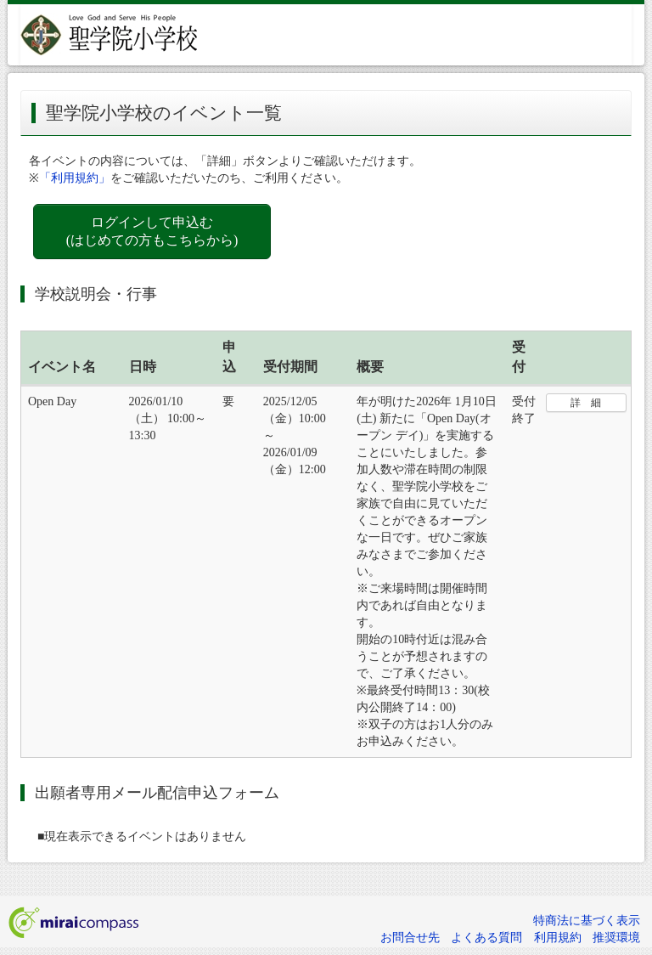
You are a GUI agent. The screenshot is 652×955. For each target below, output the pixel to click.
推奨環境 (616, 937)
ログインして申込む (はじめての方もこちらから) (152, 231)
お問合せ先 (410, 937)
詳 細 (585, 403)
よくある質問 (486, 937)
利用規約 (558, 937)
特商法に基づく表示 (586, 920)
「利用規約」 (74, 178)
